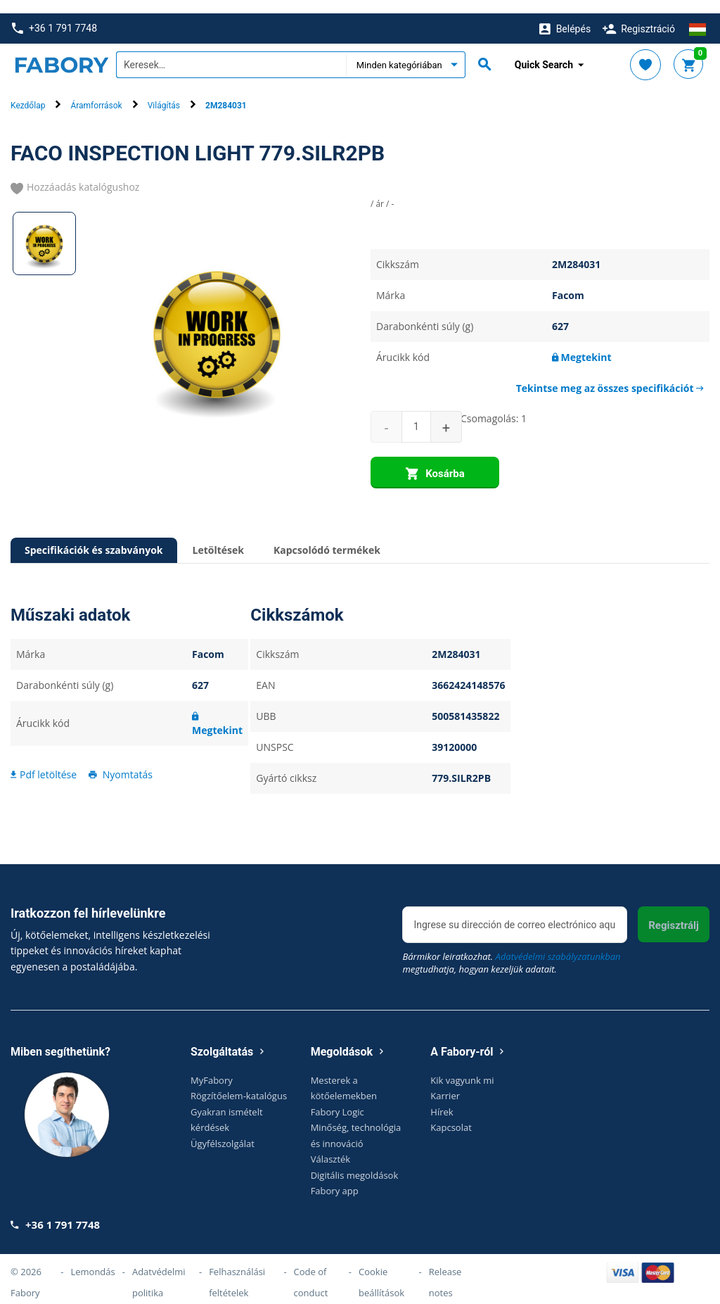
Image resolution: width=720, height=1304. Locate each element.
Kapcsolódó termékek (327, 536)
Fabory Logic (337, 1097)
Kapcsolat (451, 1114)
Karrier (445, 1082)
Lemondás (92, 1258)
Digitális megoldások (355, 1161)
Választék (331, 1145)
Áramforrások (96, 92)
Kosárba (435, 461)
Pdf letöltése (44, 760)
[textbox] (231, 51)
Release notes (445, 1269)
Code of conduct (311, 1269)
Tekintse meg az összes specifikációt (610, 374)
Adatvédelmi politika (159, 1269)
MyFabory (212, 1066)
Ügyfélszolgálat (223, 1129)
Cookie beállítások (381, 1269)
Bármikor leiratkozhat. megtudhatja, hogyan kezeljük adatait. (511, 948)
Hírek (441, 1097)
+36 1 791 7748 (54, 15)
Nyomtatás (119, 760)
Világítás (164, 92)
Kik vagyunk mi (462, 1066)
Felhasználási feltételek (237, 1269)
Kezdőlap (28, 92)
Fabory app (335, 1177)
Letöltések (218, 536)
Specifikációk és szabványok (94, 536)
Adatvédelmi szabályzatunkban (557, 942)
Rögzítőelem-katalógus (239, 1082)
